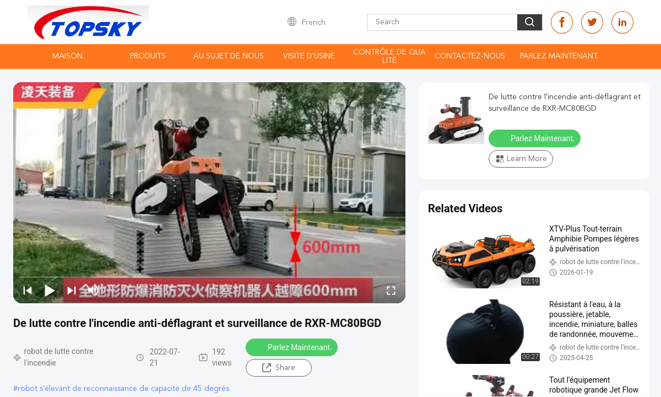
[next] (72, 290)
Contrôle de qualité (389, 57)
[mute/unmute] (94, 290)
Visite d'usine (309, 56)
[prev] (28, 290)
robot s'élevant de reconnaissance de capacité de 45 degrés (123, 389)
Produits (148, 56)
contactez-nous (470, 56)
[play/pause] (50, 290)
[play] (209, 192)
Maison (67, 56)
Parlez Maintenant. (559, 56)
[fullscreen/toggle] (391, 290)
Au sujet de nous (228, 56)
